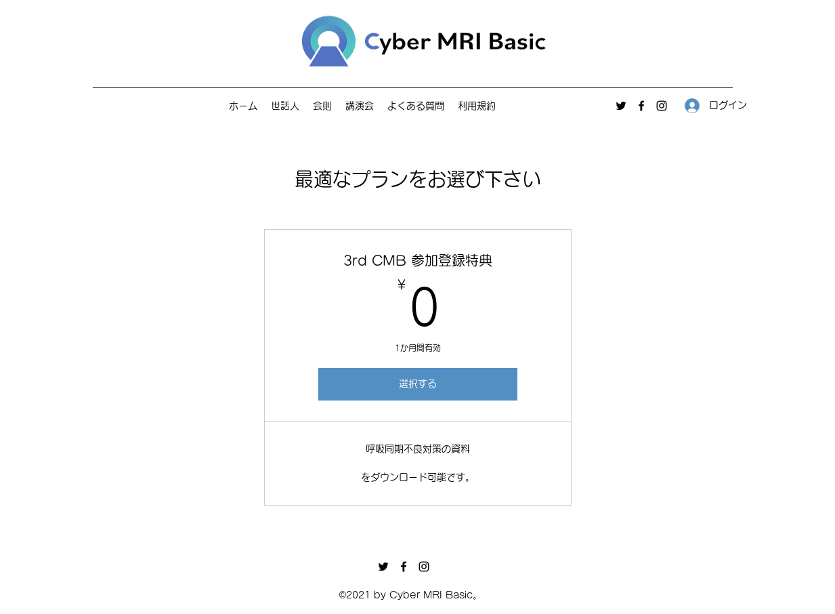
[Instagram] (661, 105)
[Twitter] (621, 105)
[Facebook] (641, 105)
